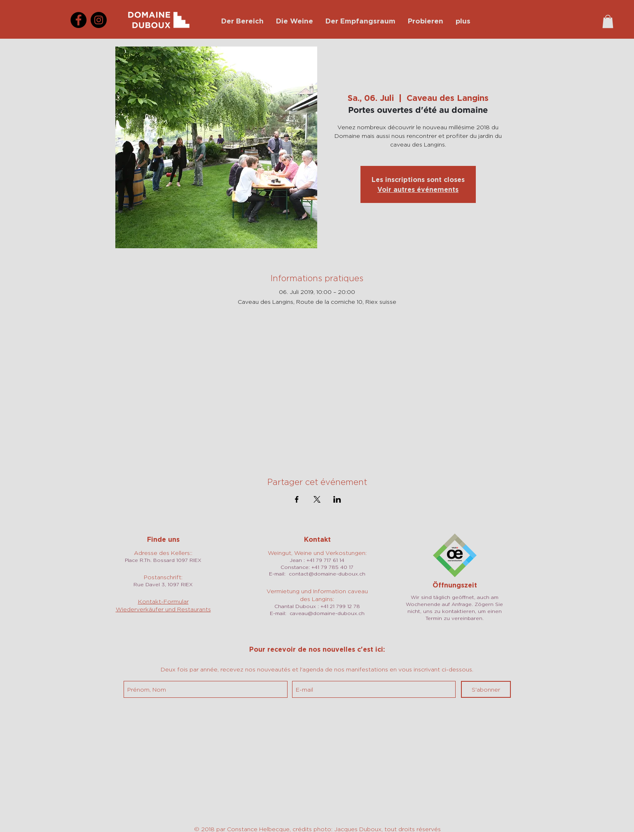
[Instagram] (99, 20)
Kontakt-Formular (163, 601)
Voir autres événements (418, 189)
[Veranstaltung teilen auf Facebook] (297, 499)
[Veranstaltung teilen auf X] (317, 499)
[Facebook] (78, 20)
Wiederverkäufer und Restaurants (163, 609)
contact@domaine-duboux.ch (327, 573)
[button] (607, 21)
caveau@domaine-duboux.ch (327, 613)
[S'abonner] (486, 689)
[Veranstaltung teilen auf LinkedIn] (337, 499)
